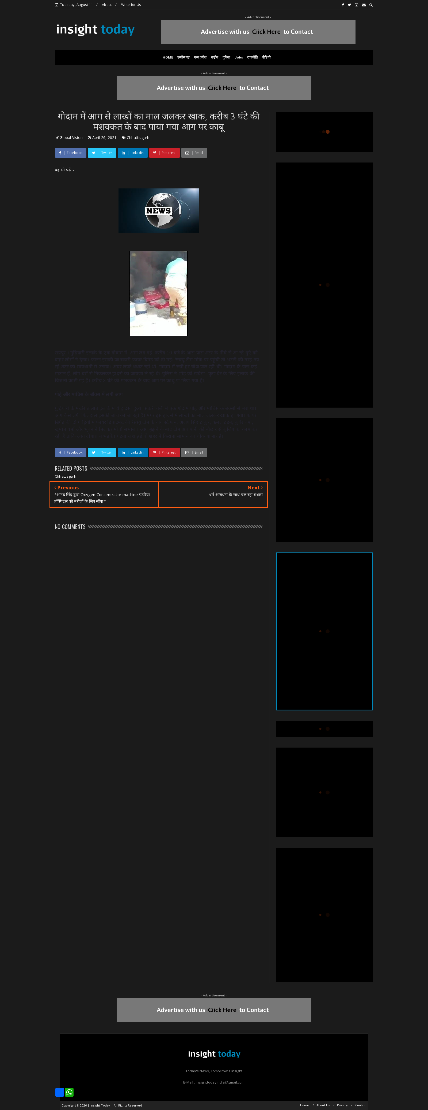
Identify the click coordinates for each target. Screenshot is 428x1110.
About (107, 4)
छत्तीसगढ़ (183, 57)
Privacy (342, 1105)
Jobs (239, 57)
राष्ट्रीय (214, 57)
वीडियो (266, 57)
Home (304, 1105)
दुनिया (226, 57)
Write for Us (131, 4)
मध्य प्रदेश (200, 57)
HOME (168, 57)
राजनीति (252, 57)
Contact (360, 1105)
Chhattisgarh (138, 137)
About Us (323, 1105)
